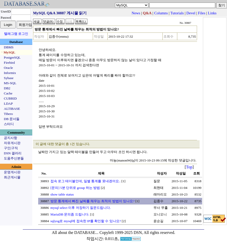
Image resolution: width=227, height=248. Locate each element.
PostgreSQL (12, 57)
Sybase (9, 78)
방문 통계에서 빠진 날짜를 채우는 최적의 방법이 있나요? (92, 201)
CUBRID (10, 98)
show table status (62, 194)
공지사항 (10, 138)
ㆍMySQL (7, 52)
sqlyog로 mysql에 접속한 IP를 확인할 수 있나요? (85, 221)
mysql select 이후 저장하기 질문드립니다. (80, 208)
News (136, 13)
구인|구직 (11, 148)
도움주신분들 (14, 158)
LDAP (8, 103)
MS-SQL (10, 83)
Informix (10, 73)
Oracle (8, 68)
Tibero (8, 114)
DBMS (9, 47)
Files (201, 13)
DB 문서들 (11, 119)
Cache (8, 93)
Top (189, 167)
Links (212, 13)
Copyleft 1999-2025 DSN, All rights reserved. (137, 232)
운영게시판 (12, 172)
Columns (161, 13)
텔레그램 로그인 (16, 34)
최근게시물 (12, 177)
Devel (191, 13)
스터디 (9, 124)
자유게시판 (12, 143)
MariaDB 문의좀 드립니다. (69, 214)
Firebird (9, 62)
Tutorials (177, 13)
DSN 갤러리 (13, 153)
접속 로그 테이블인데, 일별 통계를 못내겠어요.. (85, 181)
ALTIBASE (12, 109)
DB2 (7, 88)
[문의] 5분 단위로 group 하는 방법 (75, 188)
